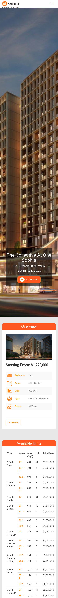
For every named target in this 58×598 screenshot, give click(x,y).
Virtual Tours (29, 279)
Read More (13, 422)
